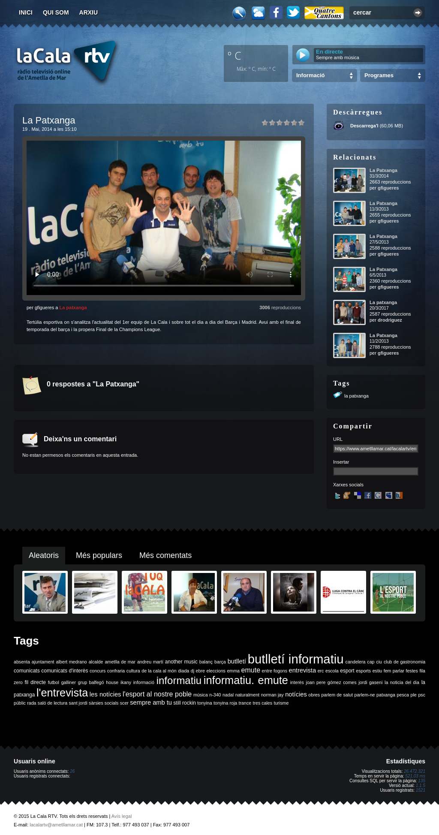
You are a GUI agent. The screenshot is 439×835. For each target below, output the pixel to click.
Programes (379, 75)
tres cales (262, 702)
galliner (68, 682)
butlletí (237, 661)
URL (338, 439)
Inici (26, 12)
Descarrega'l (364, 125)
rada (31, 702)
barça (220, 661)
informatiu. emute (246, 680)
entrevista (302, 670)
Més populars (99, 555)
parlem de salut (337, 694)
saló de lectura (52, 702)
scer (124, 702)
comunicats (27, 671)
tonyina (204, 702)
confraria (116, 670)
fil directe (35, 682)
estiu (377, 670)
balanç (206, 661)
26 (72, 771)
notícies (296, 694)
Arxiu (88, 12)
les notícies (105, 694)
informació (143, 682)
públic (20, 702)
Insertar (341, 461)
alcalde (96, 661)
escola (332, 670)
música (200, 694)
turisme (281, 702)
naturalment (247, 694)
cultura (133, 670)
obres (314, 694)
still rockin (184, 703)
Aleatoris (44, 555)
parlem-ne (365, 694)
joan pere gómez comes (331, 682)
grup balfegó (91, 682)
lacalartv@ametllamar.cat (56, 824)
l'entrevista (62, 693)
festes (412, 670)
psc (421, 694)
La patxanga (73, 307)
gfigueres (388, 187)
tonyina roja (225, 702)
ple (414, 694)
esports (363, 670)
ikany (125, 682)
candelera (356, 661)
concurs (97, 670)
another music (181, 662)
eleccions (215, 670)
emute (250, 670)
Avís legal (121, 816)
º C (234, 55)
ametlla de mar (120, 661)
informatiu (178, 680)
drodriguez (390, 320)
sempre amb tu (151, 702)
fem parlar (394, 670)
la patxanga (356, 395)
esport (347, 671)
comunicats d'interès (64, 671)
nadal (228, 694)
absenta (22, 661)
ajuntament (43, 661)
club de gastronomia (404, 661)
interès (297, 682)
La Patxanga (383, 170)
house (112, 682)
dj (192, 670)
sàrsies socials (103, 702)
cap (370, 661)
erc (321, 670)
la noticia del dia (402, 682)
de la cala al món (158, 670)
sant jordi (78, 702)
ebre (200, 670)
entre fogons (274, 670)
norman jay (272, 694)
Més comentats (165, 555)
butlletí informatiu (296, 659)
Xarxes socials (348, 484)
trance (245, 702)
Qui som (56, 12)
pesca (403, 694)
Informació (310, 75)
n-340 (215, 694)
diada (183, 670)
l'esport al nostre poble (157, 694)
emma (233, 670)
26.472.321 (414, 771)
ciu (379, 661)
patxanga (385, 694)
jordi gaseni (370, 682)
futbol (53, 682)
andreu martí (150, 661)
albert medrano (71, 661)
